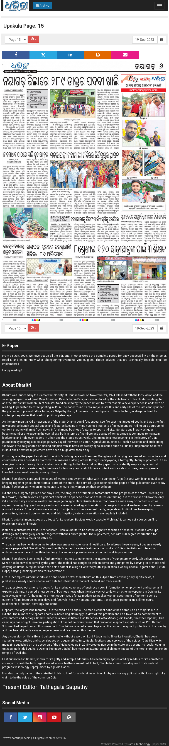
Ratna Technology (138, 744)
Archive (42, 5)
